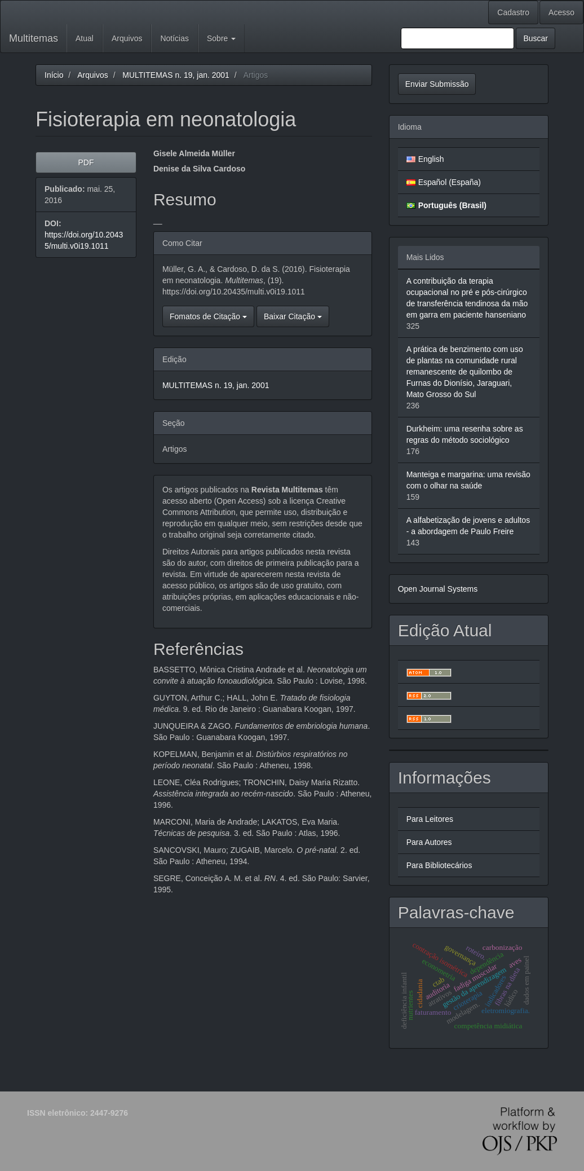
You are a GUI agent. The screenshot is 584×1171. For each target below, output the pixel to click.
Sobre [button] (221, 38)
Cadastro (513, 12)
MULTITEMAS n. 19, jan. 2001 (175, 75)
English (431, 159)
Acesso (561, 12)
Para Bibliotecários (439, 865)
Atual (85, 38)
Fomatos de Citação (208, 316)
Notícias (174, 38)
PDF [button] (86, 162)
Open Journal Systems (438, 588)
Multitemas (33, 38)
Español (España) (449, 182)
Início (54, 75)
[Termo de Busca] (457, 38)
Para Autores (429, 842)
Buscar (535, 38)
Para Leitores (429, 819)
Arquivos (127, 38)
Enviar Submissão (437, 84)
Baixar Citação (293, 316)
